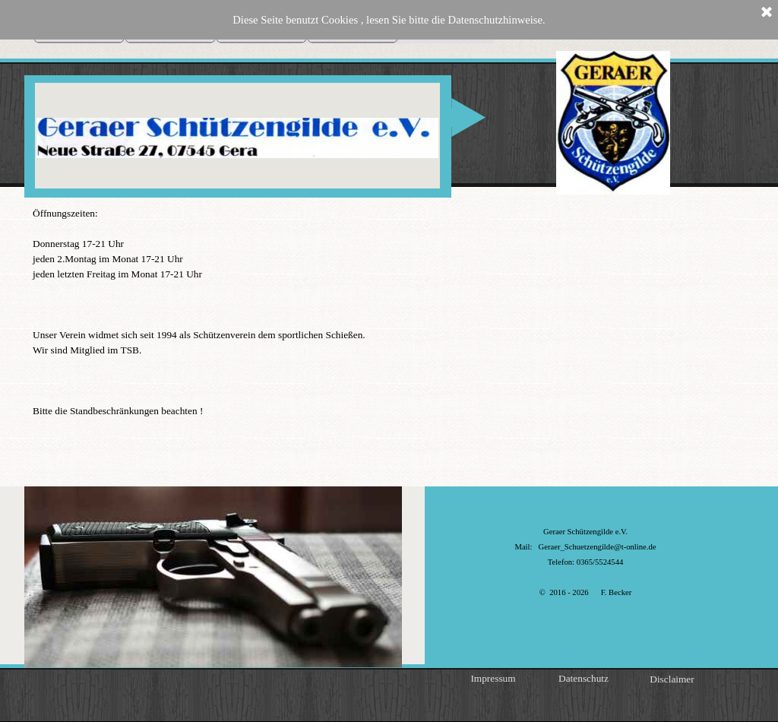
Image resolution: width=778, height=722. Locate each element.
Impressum (492, 678)
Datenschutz (583, 678)
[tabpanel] (389, 312)
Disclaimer (672, 679)
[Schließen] (766, 13)
